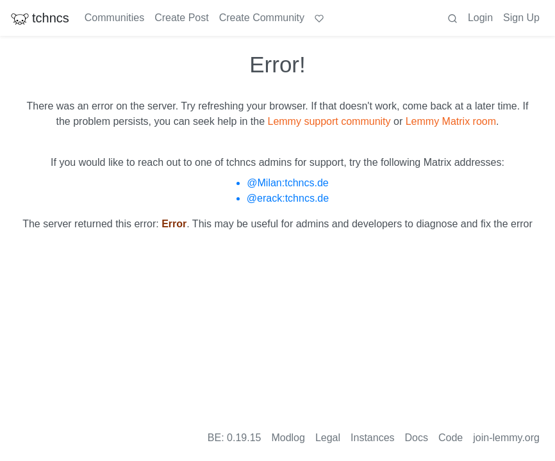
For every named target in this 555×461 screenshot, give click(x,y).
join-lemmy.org (506, 437)
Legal (327, 437)
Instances (372, 437)
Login (480, 17)
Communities (114, 17)
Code (450, 437)
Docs (416, 437)
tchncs (39, 18)
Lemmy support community (328, 121)
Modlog (287, 437)
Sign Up (521, 17)
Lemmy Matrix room (451, 121)
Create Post (181, 17)
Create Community (261, 17)
